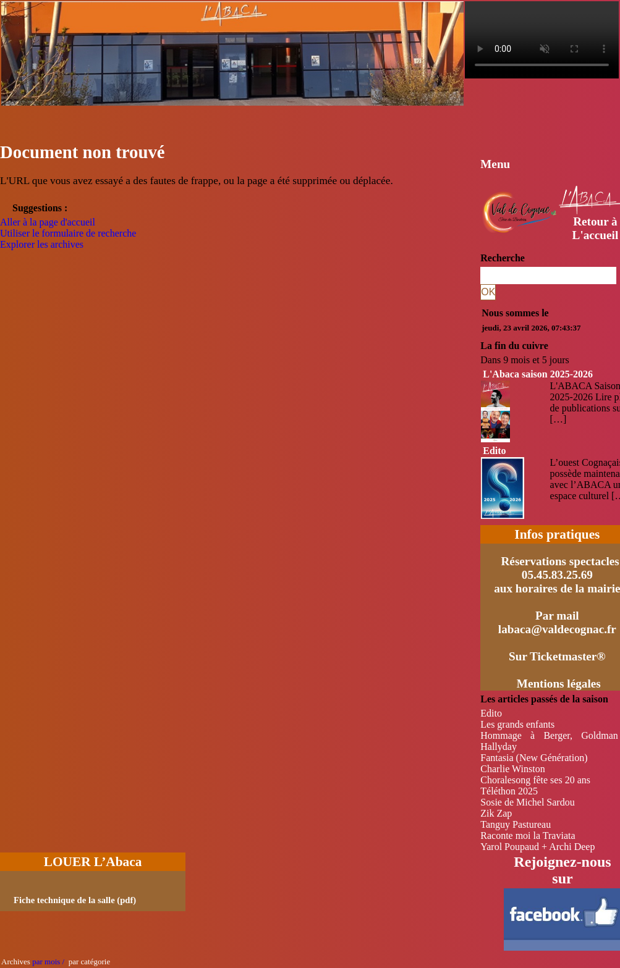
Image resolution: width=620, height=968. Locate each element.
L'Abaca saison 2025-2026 (538, 374)
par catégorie (87, 961)
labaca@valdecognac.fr (557, 629)
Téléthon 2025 (509, 791)
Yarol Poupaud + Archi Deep (537, 846)
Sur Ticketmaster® (557, 656)
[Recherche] (548, 275)
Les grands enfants (517, 724)
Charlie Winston (512, 769)
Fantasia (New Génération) (533, 757)
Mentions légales (559, 683)
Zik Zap (496, 813)
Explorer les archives (41, 244)
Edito (494, 450)
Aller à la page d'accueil (47, 222)
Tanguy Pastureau (515, 824)
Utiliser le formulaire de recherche (68, 233)
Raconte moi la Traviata (527, 835)
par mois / (48, 961)
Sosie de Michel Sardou (527, 802)
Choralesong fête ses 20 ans (535, 780)
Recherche (502, 258)
